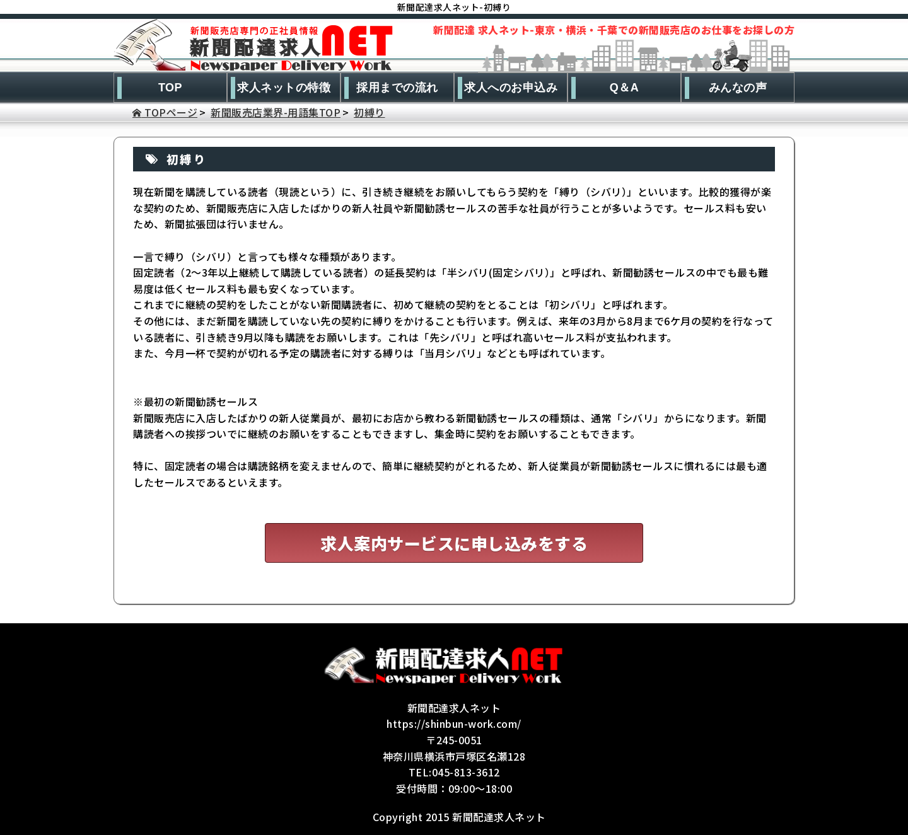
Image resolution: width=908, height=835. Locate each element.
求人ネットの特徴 (283, 87)
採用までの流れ (397, 87)
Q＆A (624, 87)
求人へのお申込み (510, 87)
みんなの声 (738, 87)
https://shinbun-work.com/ (454, 723)
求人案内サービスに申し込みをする (454, 543)
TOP (170, 87)
